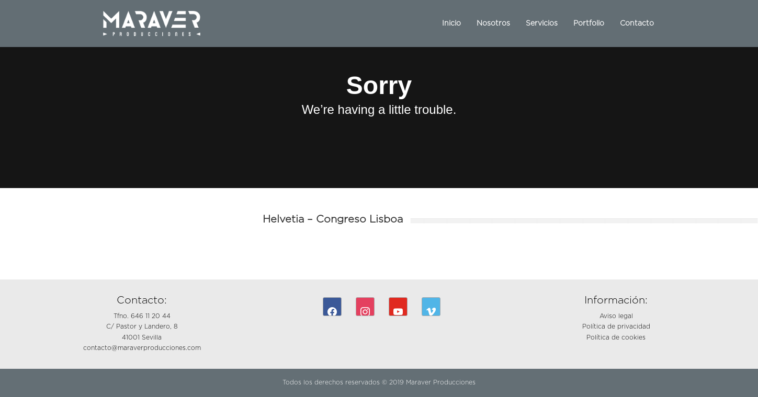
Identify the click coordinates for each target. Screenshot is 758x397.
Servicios (542, 23)
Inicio (451, 23)
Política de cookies (616, 337)
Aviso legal (616, 316)
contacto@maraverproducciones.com (142, 348)
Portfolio (588, 23)
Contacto (637, 23)
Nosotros (493, 23)
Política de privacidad (616, 326)
